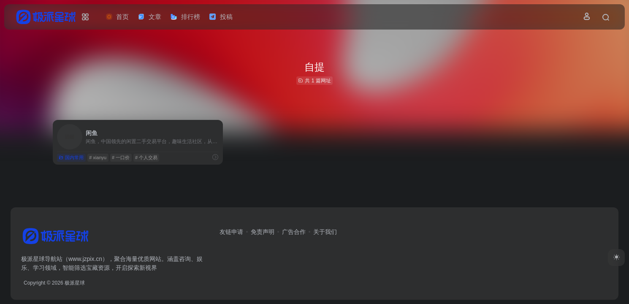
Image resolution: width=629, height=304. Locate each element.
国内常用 (71, 157)
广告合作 (294, 231)
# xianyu (97, 157)
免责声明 (262, 231)
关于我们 (325, 231)
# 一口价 (121, 157)
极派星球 (75, 283)
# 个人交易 (146, 157)
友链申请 (231, 231)
